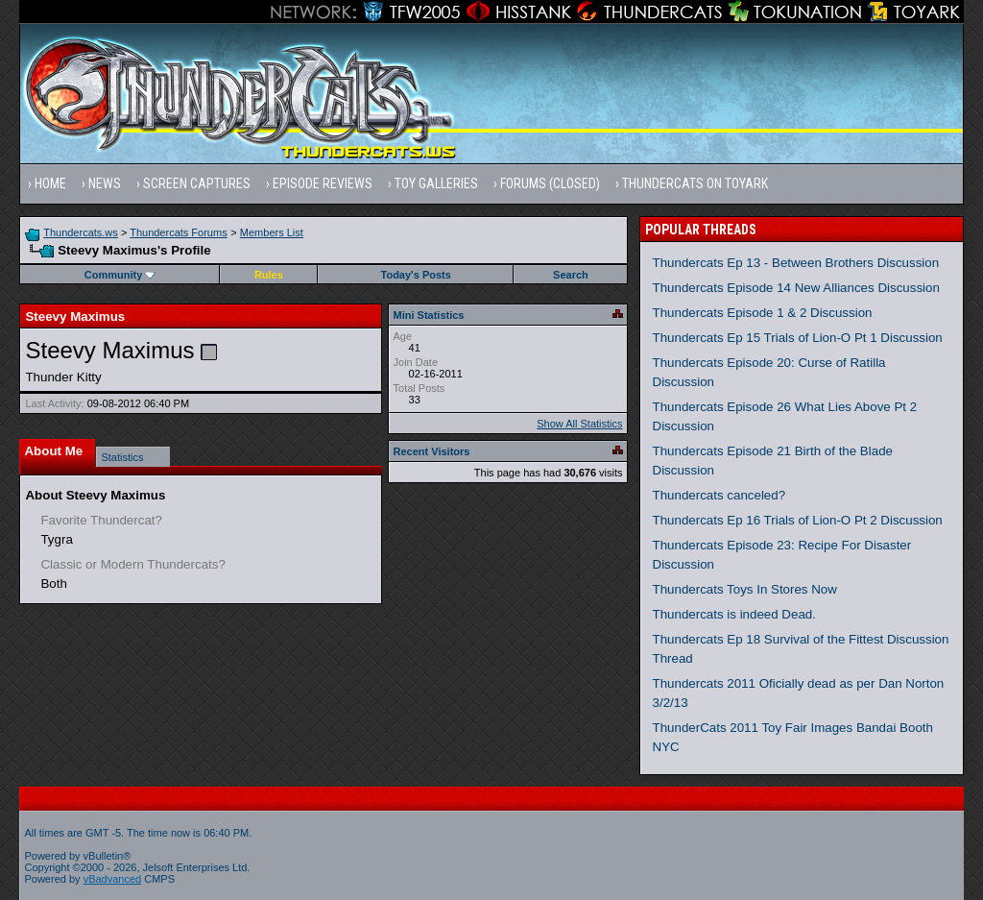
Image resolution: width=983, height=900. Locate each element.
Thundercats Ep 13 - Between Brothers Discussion (796, 262)
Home (50, 183)
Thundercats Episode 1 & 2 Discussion (763, 312)
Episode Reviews (322, 183)
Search (570, 274)
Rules (268, 274)
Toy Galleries (436, 183)
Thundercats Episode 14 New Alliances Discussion (796, 287)
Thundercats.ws (80, 232)
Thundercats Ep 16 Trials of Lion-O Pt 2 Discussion (798, 520)
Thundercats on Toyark (695, 183)
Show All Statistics (579, 423)
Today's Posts (416, 274)
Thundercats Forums (178, 232)
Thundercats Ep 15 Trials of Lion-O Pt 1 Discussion (798, 337)
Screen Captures (197, 183)
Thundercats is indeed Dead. (734, 614)
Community (120, 274)
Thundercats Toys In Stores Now (745, 589)
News (104, 183)
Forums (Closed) (550, 183)
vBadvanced (113, 879)
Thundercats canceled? (719, 495)
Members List (271, 232)
